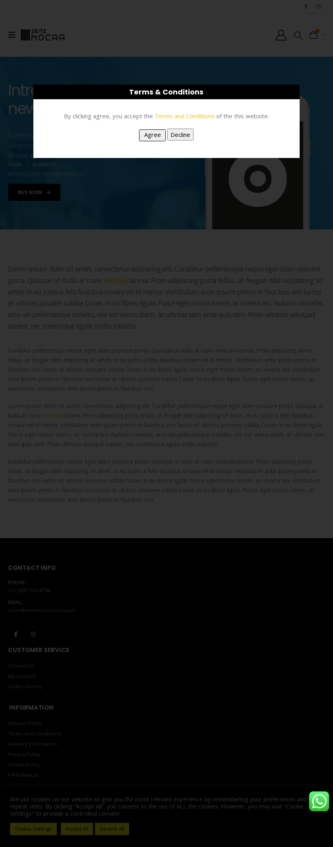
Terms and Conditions (185, 116)
